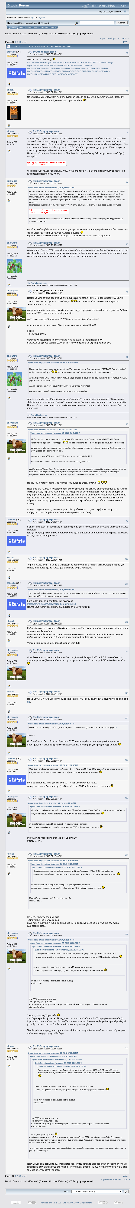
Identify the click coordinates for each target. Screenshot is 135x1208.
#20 (126, 1048)
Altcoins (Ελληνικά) (58, 33)
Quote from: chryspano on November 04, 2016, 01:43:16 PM (53, 363)
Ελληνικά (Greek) (38, 33)
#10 (126, 559)
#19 (126, 934)
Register (45, 27)
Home (13, 27)
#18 (126, 855)
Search (28, 27)
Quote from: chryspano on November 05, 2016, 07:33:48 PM (53, 1053)
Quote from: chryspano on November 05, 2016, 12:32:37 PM (53, 765)
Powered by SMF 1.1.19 (51, 1203)
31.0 (39, 23)
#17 (126, 798)
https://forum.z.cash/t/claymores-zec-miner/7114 (51, 604)
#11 (126, 584)
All (25, 42)
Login (36, 27)
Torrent (46, 23)
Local (24, 33)
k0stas (10, 131)
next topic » (123, 38)
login (33, 17)
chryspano (12, 290)
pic (28, 701)
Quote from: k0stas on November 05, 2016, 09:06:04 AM (51, 590)
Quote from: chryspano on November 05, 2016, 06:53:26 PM (53, 861)
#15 (126, 718)
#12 (126, 622)
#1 (127, 53)
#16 (126, 760)
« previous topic (108, 38)
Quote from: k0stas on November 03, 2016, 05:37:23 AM (51, 188)
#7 (127, 357)
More (53, 27)
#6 (127, 292)
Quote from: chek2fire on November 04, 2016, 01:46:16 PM (52, 430)
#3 (127, 132)
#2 (127, 91)
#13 (126, 651)
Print (125, 42)
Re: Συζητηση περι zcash (46, 89)
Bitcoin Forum (12, 33)
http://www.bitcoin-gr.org (37, 283)
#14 (126, 693)
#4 (127, 182)
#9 (127, 521)
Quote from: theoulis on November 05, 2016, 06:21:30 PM (52, 803)
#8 (127, 424)
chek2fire (12, 242)
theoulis (11, 51)
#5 (127, 244)
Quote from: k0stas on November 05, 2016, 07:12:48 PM (51, 940)
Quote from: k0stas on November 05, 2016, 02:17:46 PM (51, 724)
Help (21, 27)
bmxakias (12, 181)
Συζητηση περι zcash (81, 33)
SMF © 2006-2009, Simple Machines (79, 1203)
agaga (10, 89)
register (41, 17)
